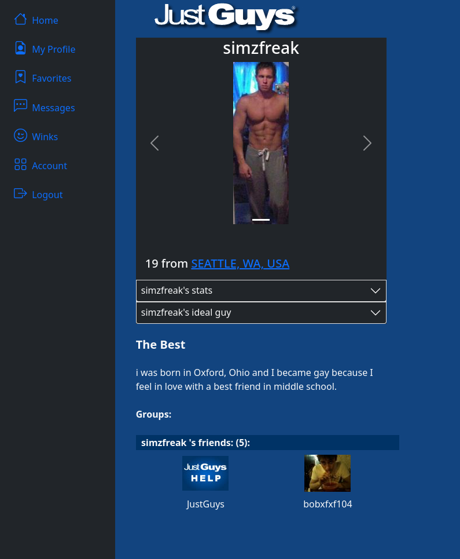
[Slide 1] (261, 219)
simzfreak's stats (176, 290)
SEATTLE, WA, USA (240, 263)
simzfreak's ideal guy (186, 312)
